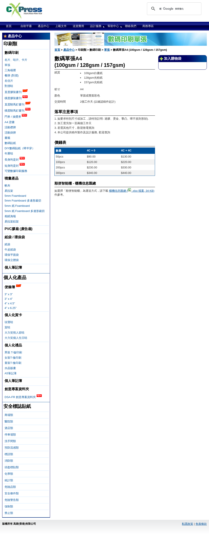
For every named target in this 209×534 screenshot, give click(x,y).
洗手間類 (10, 441)
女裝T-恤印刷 (13, 357)
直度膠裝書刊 (16, 92)
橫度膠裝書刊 (16, 98)
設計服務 (95, 26)
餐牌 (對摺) (12, 75)
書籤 (7, 137)
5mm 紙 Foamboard (17, 205)
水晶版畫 (10, 368)
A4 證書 (10, 122)
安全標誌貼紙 (17, 406)
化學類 (9, 473)
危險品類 (10, 486)
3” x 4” (9, 298)
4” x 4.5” (10, 303)
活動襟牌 (10, 127)
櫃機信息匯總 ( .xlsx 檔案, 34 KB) (131, 190)
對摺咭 (9, 86)
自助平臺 (26, 26)
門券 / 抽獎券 (16, 116)
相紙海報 (10, 216)
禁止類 (9, 513)
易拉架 (9, 190)
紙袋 (7, 244)
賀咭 (7, 327)
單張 (7, 65)
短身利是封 (15, 165)
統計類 (9, 480)
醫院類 (9, 421)
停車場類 (10, 434)
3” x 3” (9, 294)
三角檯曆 (10, 70)
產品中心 (43, 26)
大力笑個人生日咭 (16, 337)
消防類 (9, 460)
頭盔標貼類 (12, 467)
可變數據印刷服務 (16, 171)
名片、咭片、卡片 (16, 59)
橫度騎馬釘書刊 (17, 110)
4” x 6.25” (11, 308)
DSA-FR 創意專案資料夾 (23, 397)
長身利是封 (15, 159)
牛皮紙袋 (10, 249)
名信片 (9, 80)
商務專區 (148, 26)
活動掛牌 (10, 132)
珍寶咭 (9, 322)
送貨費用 (78, 26)
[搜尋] (173, 8)
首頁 (9, 26)
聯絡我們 (130, 26)
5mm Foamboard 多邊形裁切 (23, 200)
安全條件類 (12, 493)
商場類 (9, 415)
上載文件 (61, 26)
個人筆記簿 (13, 267)
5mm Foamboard (15, 195)
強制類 (9, 506)
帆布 (7, 185)
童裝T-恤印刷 (13, 362)
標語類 (9, 454)
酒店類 (9, 428)
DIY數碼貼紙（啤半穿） (20, 148)
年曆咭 (9, 153)
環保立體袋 (12, 260)
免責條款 (201, 524)
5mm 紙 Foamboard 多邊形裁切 (25, 211)
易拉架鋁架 (12, 221)
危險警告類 (12, 500)
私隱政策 (187, 524)
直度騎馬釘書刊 (17, 104)
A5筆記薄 (11, 373)
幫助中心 (113, 26)
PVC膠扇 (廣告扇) (18, 229)
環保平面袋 (12, 254)
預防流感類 (12, 447)
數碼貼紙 (10, 143)
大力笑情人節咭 (14, 332)
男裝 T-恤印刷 (13, 352)
